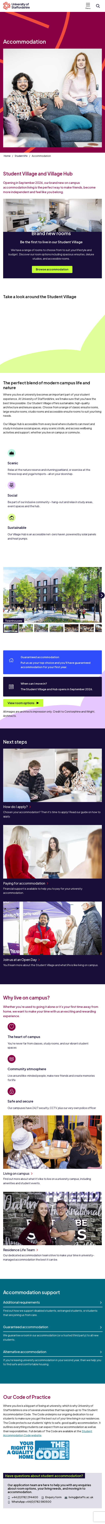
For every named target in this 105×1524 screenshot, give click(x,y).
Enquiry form (53, 1497)
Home (7, 155)
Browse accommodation (52, 269)
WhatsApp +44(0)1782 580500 (31, 1501)
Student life (21, 155)
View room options (21, 703)
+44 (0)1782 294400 (25, 1497)
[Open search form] (98, 6)
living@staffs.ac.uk (81, 1497)
